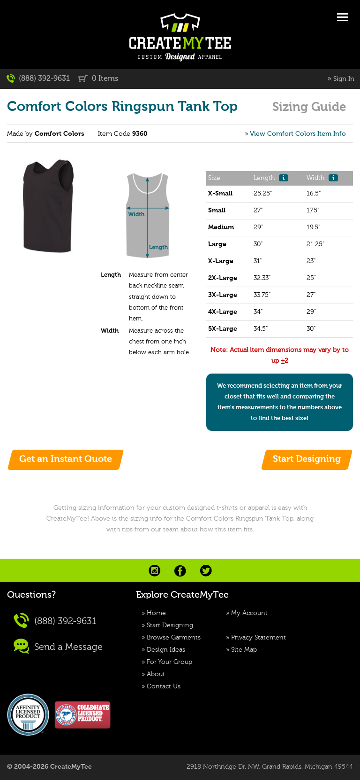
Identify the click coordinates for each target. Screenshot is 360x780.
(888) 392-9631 (38, 78)
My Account (249, 613)
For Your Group (169, 662)
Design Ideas (166, 650)
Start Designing (170, 625)
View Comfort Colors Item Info (298, 134)
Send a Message (58, 646)
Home (156, 613)
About (156, 674)
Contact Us (163, 686)
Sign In (343, 79)
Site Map (244, 650)
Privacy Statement (258, 637)
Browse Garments (174, 637)
